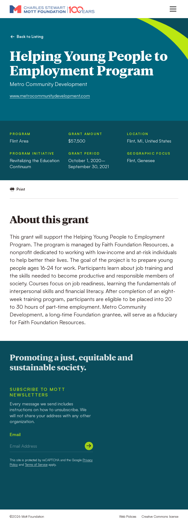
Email (15, 434)
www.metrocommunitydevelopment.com (50, 95)
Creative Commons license (159, 516)
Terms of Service (36, 465)
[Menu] (173, 9)
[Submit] (89, 446)
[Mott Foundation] (52, 9)
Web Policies (127, 516)
